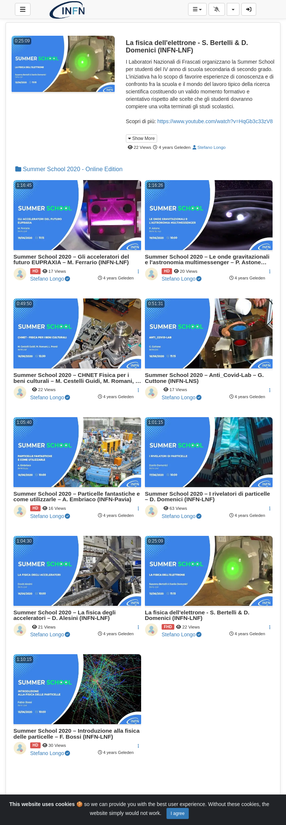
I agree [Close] (177, 813)
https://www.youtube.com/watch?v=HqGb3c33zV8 (215, 121)
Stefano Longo (209, 147)
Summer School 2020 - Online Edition (69, 169)
